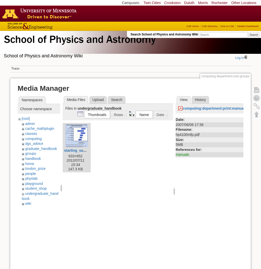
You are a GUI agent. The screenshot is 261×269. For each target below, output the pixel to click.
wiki (28, 203)
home (29, 164)
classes (31, 134)
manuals (182, 154)
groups (30, 153)
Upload (98, 100)
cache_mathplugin (39, 128)
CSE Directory (209, 26)
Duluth (189, 3)
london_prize (35, 168)
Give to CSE (227, 26)
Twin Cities (152, 3)
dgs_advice (34, 144)
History (200, 100)
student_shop (36, 188)
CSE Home (192, 26)
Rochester (219, 3)
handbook (33, 159)
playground (34, 184)
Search (254, 34)
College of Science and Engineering (46, 26)
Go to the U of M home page (41, 13)
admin (30, 124)
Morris (203, 3)
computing (33, 139)
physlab (31, 178)
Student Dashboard (247, 26)
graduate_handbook (41, 149)
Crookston (172, 3)
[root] (26, 119)
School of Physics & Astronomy (79, 45)
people (30, 174)
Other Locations (243, 3)
